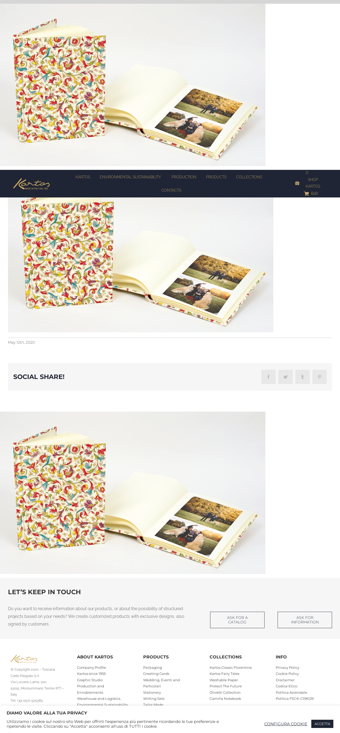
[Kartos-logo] (31, 180)
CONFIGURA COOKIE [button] (285, 724)
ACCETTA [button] (322, 724)
